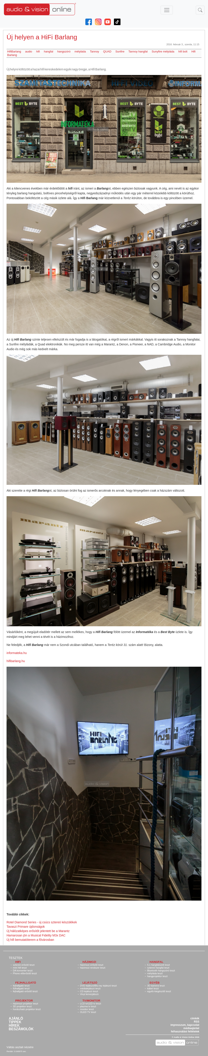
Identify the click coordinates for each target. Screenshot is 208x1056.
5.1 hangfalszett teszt (158, 965)
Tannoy (94, 51)
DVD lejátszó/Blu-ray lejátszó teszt (98, 985)
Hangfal (156, 962)
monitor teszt (87, 1009)
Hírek (14, 1025)
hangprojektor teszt (157, 976)
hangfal (48, 51)
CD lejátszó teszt (89, 991)
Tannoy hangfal (138, 51)
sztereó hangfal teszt (158, 967)
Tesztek (15, 958)
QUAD (107, 51)
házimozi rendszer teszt (92, 967)
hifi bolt (182, 51)
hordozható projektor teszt (27, 1009)
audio (28, 51)
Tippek (15, 1022)
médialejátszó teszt (90, 988)
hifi (38, 51)
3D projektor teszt (22, 1006)
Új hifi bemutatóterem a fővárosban (30, 939)
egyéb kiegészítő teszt (159, 991)
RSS (196, 1021)
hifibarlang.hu (16, 661)
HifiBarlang (14, 51)
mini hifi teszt (20, 967)
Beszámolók (21, 1029)
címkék (194, 1018)
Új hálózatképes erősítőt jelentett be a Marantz (38, 931)
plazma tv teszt (88, 1006)
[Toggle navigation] (167, 10)
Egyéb (155, 982)
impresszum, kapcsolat (184, 1024)
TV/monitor (91, 1000)
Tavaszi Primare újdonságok (26, 926)
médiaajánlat (191, 1028)
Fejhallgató (25, 982)
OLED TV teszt (88, 1012)
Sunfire (119, 51)
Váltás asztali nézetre (20, 1047)
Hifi (18, 962)
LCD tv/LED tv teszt (90, 1003)
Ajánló (16, 1018)
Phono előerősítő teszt (25, 973)
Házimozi (89, 962)
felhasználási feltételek (185, 1031)
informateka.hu (17, 653)
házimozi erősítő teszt (91, 965)
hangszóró (63, 51)
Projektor (24, 1000)
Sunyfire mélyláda (163, 51)
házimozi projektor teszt (25, 1003)
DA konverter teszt (23, 970)
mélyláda (80, 51)
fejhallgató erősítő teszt (25, 991)
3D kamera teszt (156, 985)
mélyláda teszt (154, 973)
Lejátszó (90, 982)
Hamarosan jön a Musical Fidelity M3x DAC (36, 935)
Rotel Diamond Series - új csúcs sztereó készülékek (42, 922)
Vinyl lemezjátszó (89, 994)
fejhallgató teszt (21, 985)
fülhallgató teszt (21, 988)
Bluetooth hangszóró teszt (161, 970)
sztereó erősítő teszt (23, 965)
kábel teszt (153, 988)
